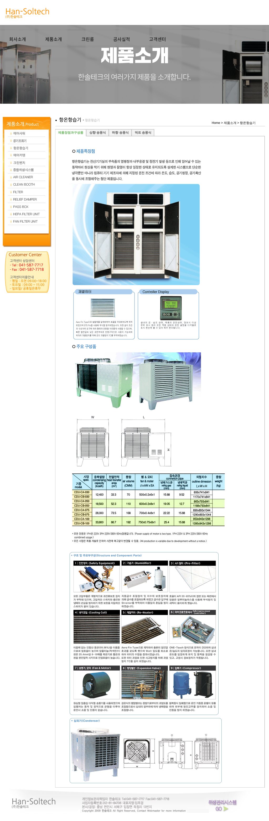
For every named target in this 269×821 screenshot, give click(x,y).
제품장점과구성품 (70, 132)
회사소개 (17, 39)
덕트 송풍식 (143, 132)
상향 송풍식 (97, 132)
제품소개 (53, 39)
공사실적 (121, 39)
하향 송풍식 (120, 132)
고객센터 (157, 39)
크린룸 (87, 39)
